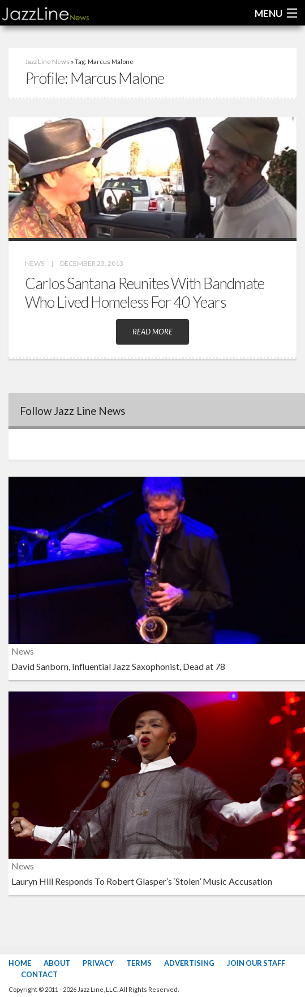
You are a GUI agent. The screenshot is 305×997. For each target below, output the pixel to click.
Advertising (189, 963)
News (34, 263)
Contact (39, 974)
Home (19, 963)
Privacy (98, 963)
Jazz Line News (47, 61)
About (57, 963)
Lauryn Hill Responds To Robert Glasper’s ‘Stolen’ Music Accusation (141, 881)
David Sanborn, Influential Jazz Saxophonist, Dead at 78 (118, 666)
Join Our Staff (256, 963)
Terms (139, 963)
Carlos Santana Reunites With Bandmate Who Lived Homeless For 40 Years (144, 292)
